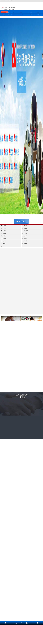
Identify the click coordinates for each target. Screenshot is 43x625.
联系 (37, 623)
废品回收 (4, 228)
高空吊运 (4, 225)
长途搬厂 (4, 230)
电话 (16, 623)
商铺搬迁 (4, 243)
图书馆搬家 (26, 230)
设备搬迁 (25, 238)
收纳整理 (25, 228)
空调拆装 (4, 238)
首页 (5, 623)
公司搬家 (25, 225)
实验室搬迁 (4, 233)
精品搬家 (25, 243)
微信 (27, 623)
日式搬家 (25, 233)
